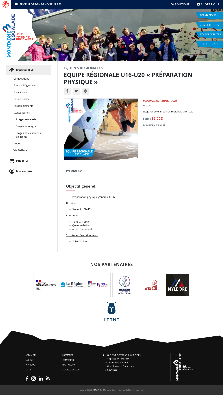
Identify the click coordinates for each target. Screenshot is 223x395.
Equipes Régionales (24, 85)
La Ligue (30, 360)
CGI (141, 390)
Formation (68, 355)
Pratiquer (31, 364)
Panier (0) (18, 160)
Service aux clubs (71, 369)
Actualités (31, 355)
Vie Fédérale (20, 150)
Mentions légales (110, 390)
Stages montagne (26, 126)
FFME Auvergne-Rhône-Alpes (38, 4)
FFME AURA (97, 390)
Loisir (28, 369)
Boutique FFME (21, 70)
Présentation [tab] (74, 171)
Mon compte (20, 171)
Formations (20, 92)
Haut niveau (68, 364)
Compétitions (21, 78)
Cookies (135, 390)
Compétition (68, 360)
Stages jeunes (21, 112)
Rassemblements (23, 106)
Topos (17, 143)
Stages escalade (26, 119)
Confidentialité (125, 390)
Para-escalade (21, 99)
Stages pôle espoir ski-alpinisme (29, 134)
